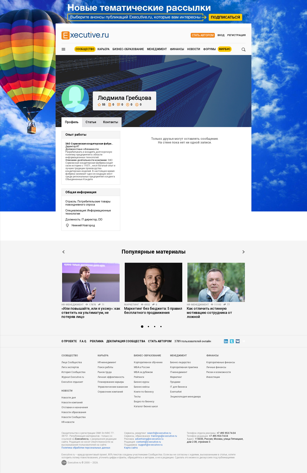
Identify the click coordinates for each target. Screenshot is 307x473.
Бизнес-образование (128, 49)
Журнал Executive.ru (72, 377)
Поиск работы (105, 367)
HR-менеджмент (72, 304)
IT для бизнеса (178, 386)
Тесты (137, 396)
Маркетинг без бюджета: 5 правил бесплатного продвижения (153, 310)
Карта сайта (131, 447)
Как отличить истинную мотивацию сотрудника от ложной (209, 312)
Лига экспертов (70, 367)
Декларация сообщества (125, 341)
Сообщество (85, 49)
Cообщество (69, 355)
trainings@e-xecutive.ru (164, 436)
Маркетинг (131, 304)
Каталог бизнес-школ (146, 406)
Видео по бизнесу (144, 401)
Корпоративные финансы (220, 362)
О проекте (69, 341)
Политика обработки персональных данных (85, 447)
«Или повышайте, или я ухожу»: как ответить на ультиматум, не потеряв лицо (90, 312)
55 (101, 105)
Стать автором (203, 35)
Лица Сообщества (71, 362)
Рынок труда (105, 372)
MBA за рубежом (143, 372)
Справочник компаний (110, 391)
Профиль (72, 122)
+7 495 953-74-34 (226, 433)
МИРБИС (224, 49)
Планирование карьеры (111, 382)
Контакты (110, 122)
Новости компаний (72, 402)
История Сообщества (73, 372)
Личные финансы (216, 367)
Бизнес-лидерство (180, 362)
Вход (221, 35)
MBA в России (142, 367)
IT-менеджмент (178, 372)
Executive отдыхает (72, 382)
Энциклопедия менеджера (185, 396)
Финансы (177, 49)
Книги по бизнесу (144, 391)
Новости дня (68, 397)
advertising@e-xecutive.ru (149, 439)
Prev (63, 252)
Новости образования (73, 412)
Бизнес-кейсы (142, 386)
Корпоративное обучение (148, 362)
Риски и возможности (218, 372)
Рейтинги (139, 377)
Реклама (96, 341)
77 (228, 304)
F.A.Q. (83, 341)
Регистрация (236, 35)
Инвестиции (213, 377)
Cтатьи (91, 122)
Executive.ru (81, 439)
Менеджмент (157, 49)
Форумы (209, 49)
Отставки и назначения (74, 407)
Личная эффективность (111, 377)
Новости (193, 49)
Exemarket (176, 391)
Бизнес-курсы (141, 382)
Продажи (175, 382)
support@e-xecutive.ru (150, 444)
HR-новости (67, 422)
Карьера (103, 49)
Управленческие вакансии (113, 386)
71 (103, 304)
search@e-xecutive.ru (159, 433)
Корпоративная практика (184, 367)
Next (244, 252)
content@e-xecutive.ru (148, 442)
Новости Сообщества (73, 417)
